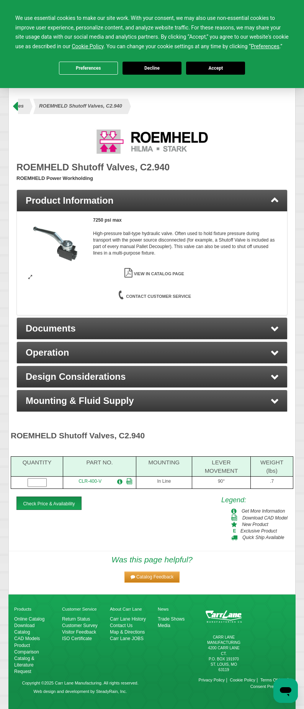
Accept (215, 68)
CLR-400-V (89, 481)
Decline (152, 68)
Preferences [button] (265, 46)
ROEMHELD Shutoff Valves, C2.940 (80, 106)
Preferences (88, 68)
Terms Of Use (273, 680)
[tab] (152, 200)
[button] (152, 328)
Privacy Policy (212, 680)
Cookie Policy (242, 680)
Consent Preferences (270, 686)
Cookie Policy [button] (87, 46)
